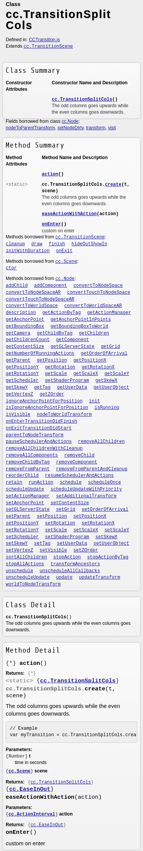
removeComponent (76, 462)
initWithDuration (28, 251)
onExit (64, 251)
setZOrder (85, 550)
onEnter (51, 224)
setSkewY (17, 543)
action (50, 174)
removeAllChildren (101, 441)
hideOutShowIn (90, 244)
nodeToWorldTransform (64, 414)
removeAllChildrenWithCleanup (44, 448)
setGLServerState (28, 509)
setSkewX (106, 537)
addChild (17, 285)
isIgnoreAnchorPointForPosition (47, 407)
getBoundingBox (25, 326)
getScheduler (22, 380)
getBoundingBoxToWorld (79, 326)
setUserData (72, 543)
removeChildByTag (28, 462)
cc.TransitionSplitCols (82, 99)
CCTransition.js (44, 39)
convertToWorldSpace (32, 306)
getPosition (52, 360)
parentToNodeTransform (34, 435)
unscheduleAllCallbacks (70, 571)
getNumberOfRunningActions (40, 353)
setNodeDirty (71, 127)
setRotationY (22, 530)
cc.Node (70, 121)
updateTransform (99, 577)
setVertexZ (19, 550)
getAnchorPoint (25, 319)
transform (96, 127)
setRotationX (98, 523)
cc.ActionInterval (31, 814)
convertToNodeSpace (98, 285)
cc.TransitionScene (48, 46)
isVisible (18, 414)
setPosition (52, 516)
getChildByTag (55, 333)
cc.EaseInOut (29, 789)
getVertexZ (19, 394)
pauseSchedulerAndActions (39, 441)
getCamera (18, 333)
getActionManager (109, 312)
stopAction (67, 557)
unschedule (19, 571)
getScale (56, 373)
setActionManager (28, 496)
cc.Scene (66, 261)
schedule (70, 482)
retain (14, 482)
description (21, 312)
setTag (42, 543)
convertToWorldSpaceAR (93, 306)
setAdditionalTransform (86, 496)
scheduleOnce (104, 482)
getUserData (72, 387)
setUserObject (111, 543)
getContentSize (25, 346)
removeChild (79, 455)
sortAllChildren (26, 557)
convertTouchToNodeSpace (98, 292)
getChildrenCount (28, 340)
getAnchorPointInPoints (81, 319)
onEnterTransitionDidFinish (41, 421)
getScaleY (116, 373)
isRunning (107, 407)
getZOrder (52, 394)
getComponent (72, 340)
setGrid (65, 509)
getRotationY (22, 373)
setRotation (60, 523)
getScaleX (85, 373)
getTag (42, 387)
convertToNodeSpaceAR (33, 292)
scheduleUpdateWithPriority (86, 489)
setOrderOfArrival (105, 509)
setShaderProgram (67, 537)
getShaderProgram (67, 380)
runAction (41, 482)
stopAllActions (25, 564)
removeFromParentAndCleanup (91, 469)
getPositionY (22, 367)
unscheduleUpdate (28, 577)
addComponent (50, 285)
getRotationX (98, 367)
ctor (11, 268)
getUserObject (111, 387)
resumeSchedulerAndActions (79, 475)
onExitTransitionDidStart (39, 428)
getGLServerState (73, 346)
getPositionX (89, 360)
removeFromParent (28, 469)
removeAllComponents (32, 455)
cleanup (15, 244)
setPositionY (22, 523)
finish (57, 244)
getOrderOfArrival (104, 353)
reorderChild (22, 475)
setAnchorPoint (25, 503)
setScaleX (85, 530)
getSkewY (17, 387)
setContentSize (70, 503)
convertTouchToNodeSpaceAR (40, 299)
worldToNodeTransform (33, 584)
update (64, 577)
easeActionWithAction (69, 214)
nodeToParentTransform (30, 127)
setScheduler (22, 537)
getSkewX (106, 380)
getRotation (60, 367)
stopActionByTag (107, 557)
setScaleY (116, 530)
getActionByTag (61, 312)
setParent (18, 516)
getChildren (94, 333)
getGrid (110, 346)
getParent (18, 360)
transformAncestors (75, 564)
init (94, 401)
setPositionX (89, 516)
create (113, 184)
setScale (56, 530)
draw (36, 244)
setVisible (53, 550)
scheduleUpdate (25, 489)
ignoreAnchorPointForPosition (44, 401)
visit (112, 127)
